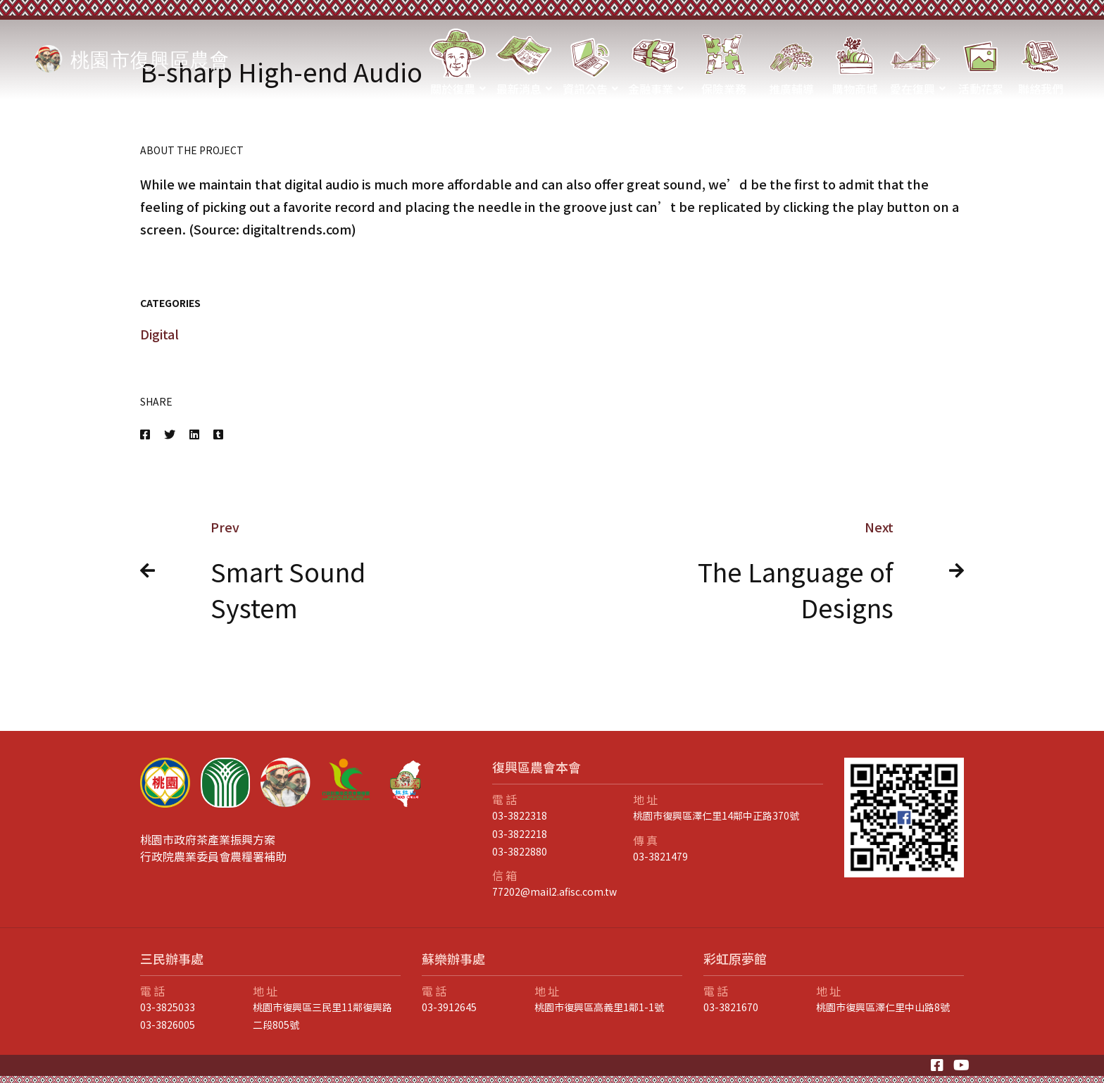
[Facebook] (145, 433)
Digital (159, 334)
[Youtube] (961, 1065)
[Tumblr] (218, 433)
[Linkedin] (194, 433)
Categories (170, 303)
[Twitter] (169, 433)
